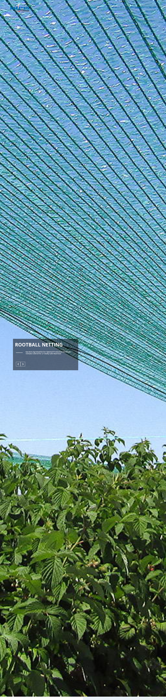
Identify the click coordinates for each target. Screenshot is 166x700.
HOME (93, 7)
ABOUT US (104, 7)
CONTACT (139, 7)
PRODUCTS (118, 7)
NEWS (129, 7)
